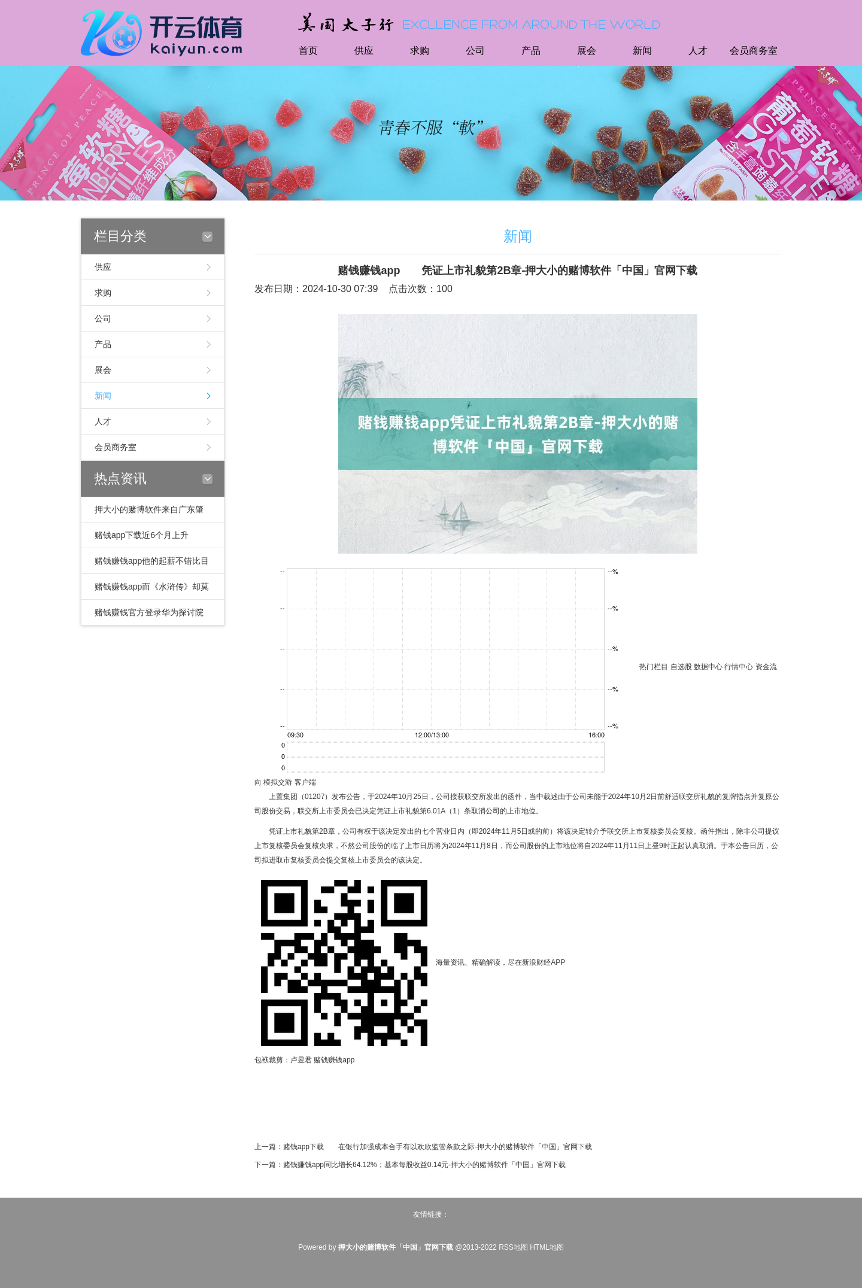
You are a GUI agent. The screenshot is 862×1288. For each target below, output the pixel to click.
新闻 (642, 50)
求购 (419, 50)
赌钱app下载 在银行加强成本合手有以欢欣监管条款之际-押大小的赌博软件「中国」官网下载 (437, 1147)
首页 (308, 50)
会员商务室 (754, 50)
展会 (586, 50)
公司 (475, 50)
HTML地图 (547, 1247)
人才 (698, 50)
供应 (364, 50)
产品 (531, 50)
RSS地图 (513, 1247)
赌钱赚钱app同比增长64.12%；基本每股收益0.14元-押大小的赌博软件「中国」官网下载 (424, 1165)
